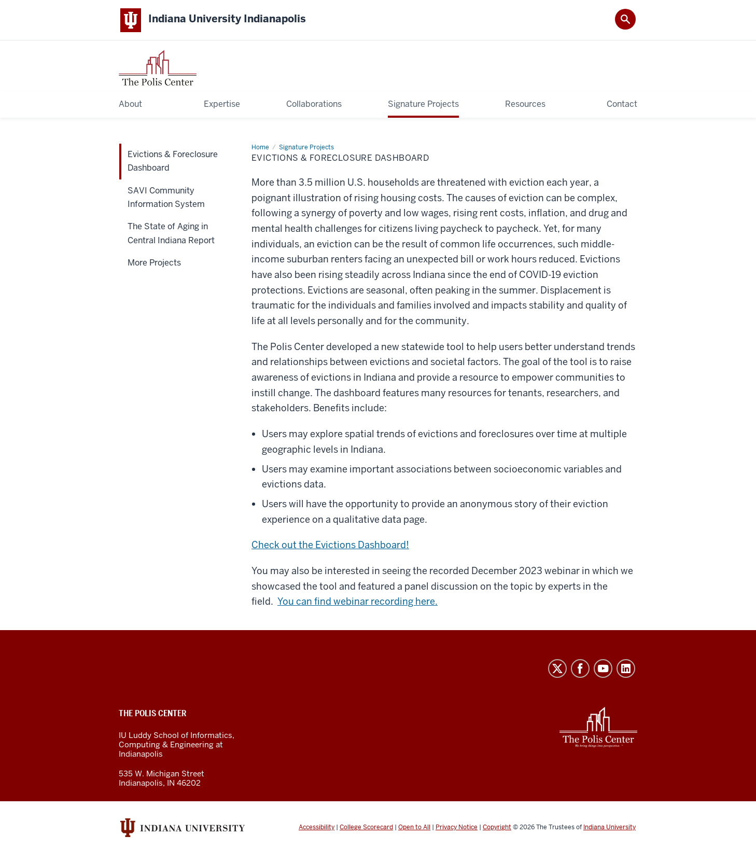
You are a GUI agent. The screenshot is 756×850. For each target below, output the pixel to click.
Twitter (557, 669)
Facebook (580, 669)
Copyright (497, 828)
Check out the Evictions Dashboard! (330, 546)
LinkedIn (626, 669)
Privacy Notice (457, 828)
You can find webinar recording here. (357, 602)
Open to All (414, 828)
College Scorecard (366, 828)
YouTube (603, 669)
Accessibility (316, 828)
